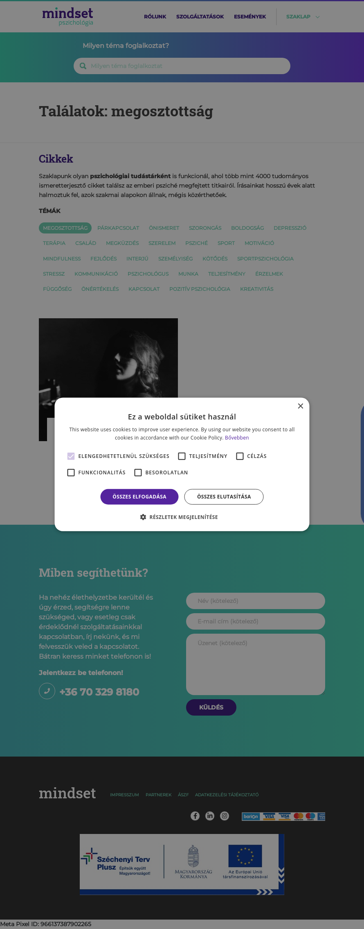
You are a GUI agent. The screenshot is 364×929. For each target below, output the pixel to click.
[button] (182, 517)
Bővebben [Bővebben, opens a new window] (237, 437)
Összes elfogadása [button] (139, 496)
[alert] (182, 464)
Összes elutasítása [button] (224, 496)
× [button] (300, 406)
